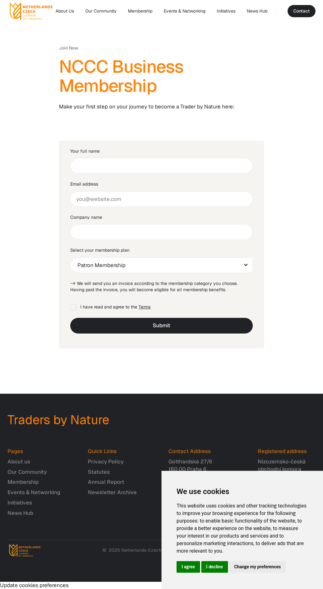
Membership (140, 11)
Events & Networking (184, 11)
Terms (145, 307)
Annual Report (106, 485)
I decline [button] (214, 566)
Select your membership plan (100, 250)
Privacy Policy (106, 464)
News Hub (257, 11)
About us (19, 464)
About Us (65, 11)
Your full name (85, 151)
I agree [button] (188, 566)
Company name (86, 217)
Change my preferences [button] (257, 566)
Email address (84, 184)
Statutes (99, 474)
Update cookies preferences (34, 585)
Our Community (101, 11)
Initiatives (226, 11)
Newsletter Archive (112, 495)
